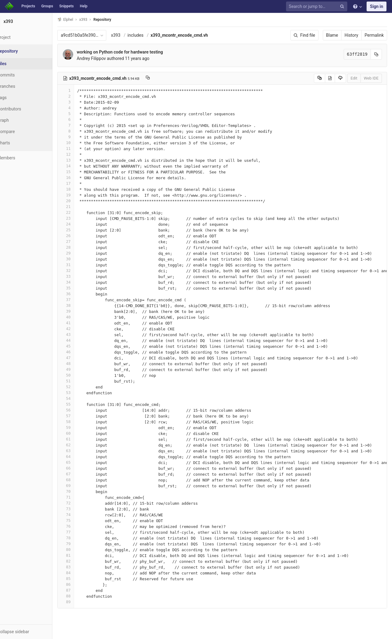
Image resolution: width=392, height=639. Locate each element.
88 (80, 596)
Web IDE (371, 78)
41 (80, 323)
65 (80, 462)
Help (84, 6)
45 (80, 346)
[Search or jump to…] (317, 6)
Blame (332, 35)
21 (80, 206)
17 (80, 183)
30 (80, 259)
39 (80, 311)
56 (80, 410)
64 (80, 456)
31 (80, 264)
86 (80, 584)
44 (80, 340)
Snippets (66, 6)
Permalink (374, 35)
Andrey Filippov (106, 58)
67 (80, 474)
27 (80, 241)
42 (80, 328)
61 (80, 439)
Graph (18, 120)
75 (80, 520)
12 (80, 154)
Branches (21, 86)
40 (80, 317)
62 (80, 445)
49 (80, 369)
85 (80, 578)
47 (80, 357)
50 (80, 375)
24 (80, 224)
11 (80, 148)
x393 (130, 35)
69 (80, 485)
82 (80, 561)
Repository (117, 19)
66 (80, 468)
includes (150, 35)
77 (80, 532)
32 (80, 270)
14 (80, 166)
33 (80, 276)
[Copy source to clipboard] (319, 78)
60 (80, 433)
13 (80, 160)
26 (80, 235)
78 (80, 538)
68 (80, 479)
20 (80, 201)
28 (80, 247)
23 (80, 218)
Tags (16, 97)
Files (16, 63)
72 (80, 503)
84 (80, 572)
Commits (21, 74)
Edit (354, 78)
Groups (47, 6)
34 (80, 282)
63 (80, 450)
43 (80, 334)
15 (80, 171)
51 (80, 381)
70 (80, 491)
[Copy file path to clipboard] (163, 78)
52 (80, 387)
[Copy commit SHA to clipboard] (376, 54)
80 (80, 549)
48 (80, 363)
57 (80, 416)
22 (80, 212)
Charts (18, 142)
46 (80, 352)
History (351, 35)
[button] (33, 631)
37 (80, 299)
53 (80, 392)
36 (80, 294)
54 (80, 398)
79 (80, 543)
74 (80, 514)
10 (80, 142)
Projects (28, 6)
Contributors (24, 108)
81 (80, 555)
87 (80, 590)
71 (80, 497)
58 (80, 421)
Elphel (80, 19)
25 (80, 230)
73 (80, 509)
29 (80, 253)
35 (80, 288)
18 (80, 189)
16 (80, 177)
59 (80, 427)
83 (80, 567)
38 (80, 305)
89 (80, 602)
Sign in (376, 6)
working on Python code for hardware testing (135, 52)
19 (80, 195)
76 (80, 526)
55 (80, 404)
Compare (21, 131)
